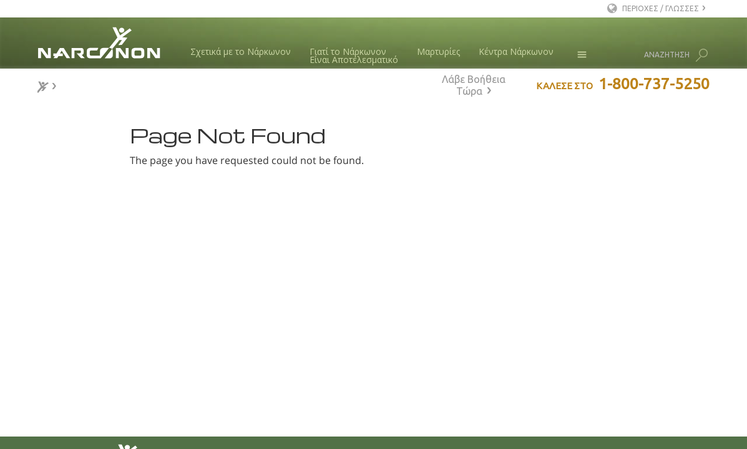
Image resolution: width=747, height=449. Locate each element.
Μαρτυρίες (438, 51)
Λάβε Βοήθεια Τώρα (473, 85)
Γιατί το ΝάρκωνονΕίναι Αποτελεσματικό (354, 55)
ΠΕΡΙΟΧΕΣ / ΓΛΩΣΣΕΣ (660, 8)
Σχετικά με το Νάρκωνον (240, 51)
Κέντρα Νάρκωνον (516, 51)
